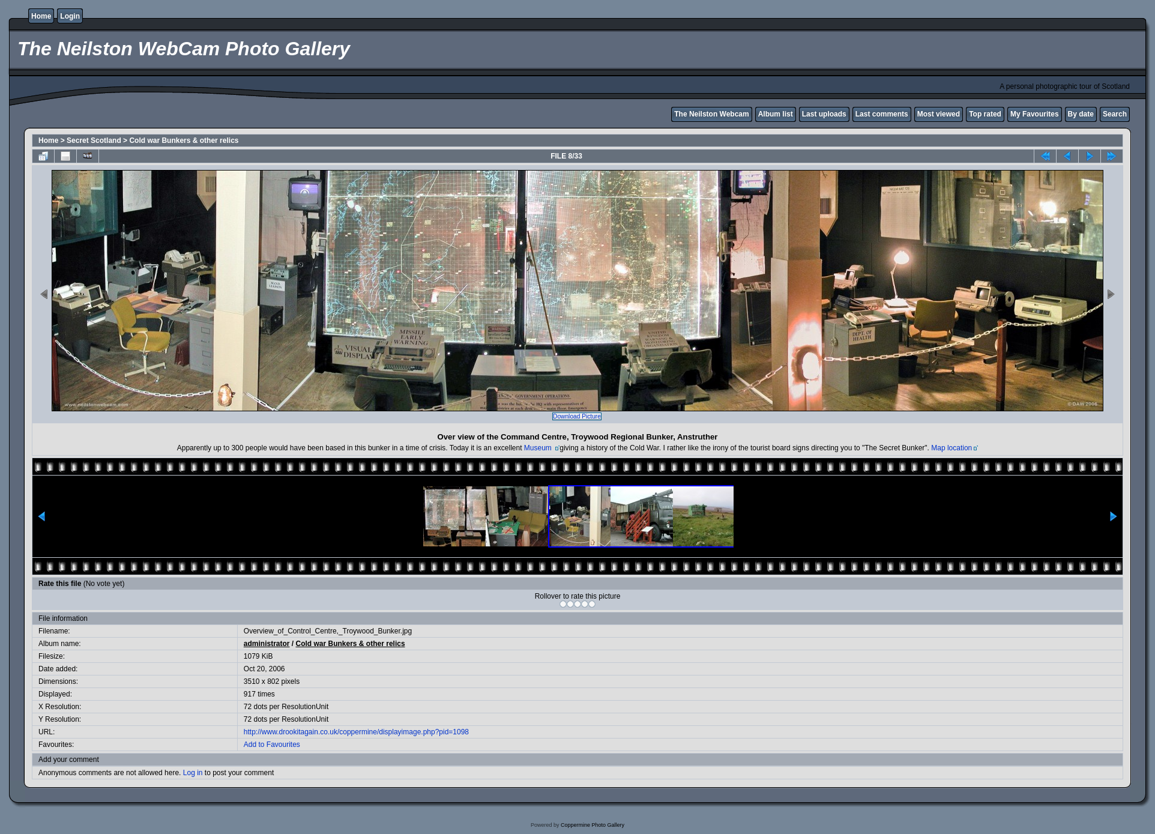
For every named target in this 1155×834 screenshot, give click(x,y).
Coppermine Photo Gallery (592, 825)
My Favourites (1034, 114)
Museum (538, 448)
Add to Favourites (272, 744)
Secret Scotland (94, 140)
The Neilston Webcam (711, 114)
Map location (951, 448)
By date (1081, 114)
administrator (267, 643)
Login (70, 16)
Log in (193, 773)
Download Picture (577, 416)
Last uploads (824, 114)
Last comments (881, 114)
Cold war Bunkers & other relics (183, 140)
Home (41, 16)
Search (1115, 114)
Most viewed (938, 114)
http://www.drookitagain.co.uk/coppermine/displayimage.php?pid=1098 (356, 732)
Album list (775, 114)
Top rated (985, 114)
